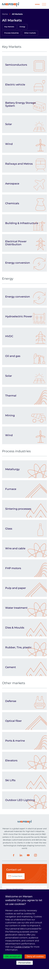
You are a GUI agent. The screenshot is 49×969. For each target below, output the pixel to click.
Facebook (13, 855)
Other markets (30, 33)
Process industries (11, 33)
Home (5, 14)
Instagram (35, 855)
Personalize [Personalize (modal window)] (24, 962)
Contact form (17, 876)
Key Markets (9, 27)
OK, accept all (12, 956)
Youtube (28, 855)
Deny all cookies (35, 956)
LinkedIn (21, 855)
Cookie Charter (22, 947)
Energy (22, 27)
